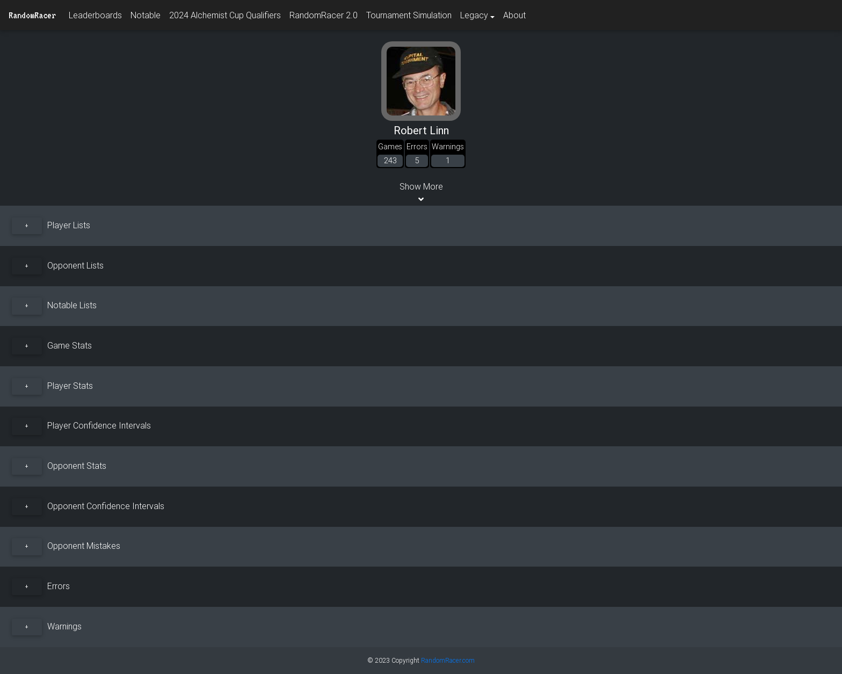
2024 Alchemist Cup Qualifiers (225, 15)
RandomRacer (32, 15)
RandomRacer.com (448, 660)
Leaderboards (95, 15)
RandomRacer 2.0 (323, 15)
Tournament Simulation (409, 15)
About (514, 15)
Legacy (474, 15)
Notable (145, 15)
